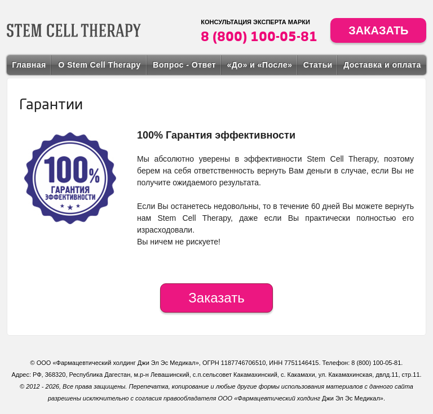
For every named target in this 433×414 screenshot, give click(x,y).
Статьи (318, 64)
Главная (29, 64)
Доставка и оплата (382, 64)
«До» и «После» (259, 64)
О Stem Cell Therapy (99, 64)
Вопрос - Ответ (184, 64)
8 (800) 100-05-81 (259, 36)
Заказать (378, 30)
